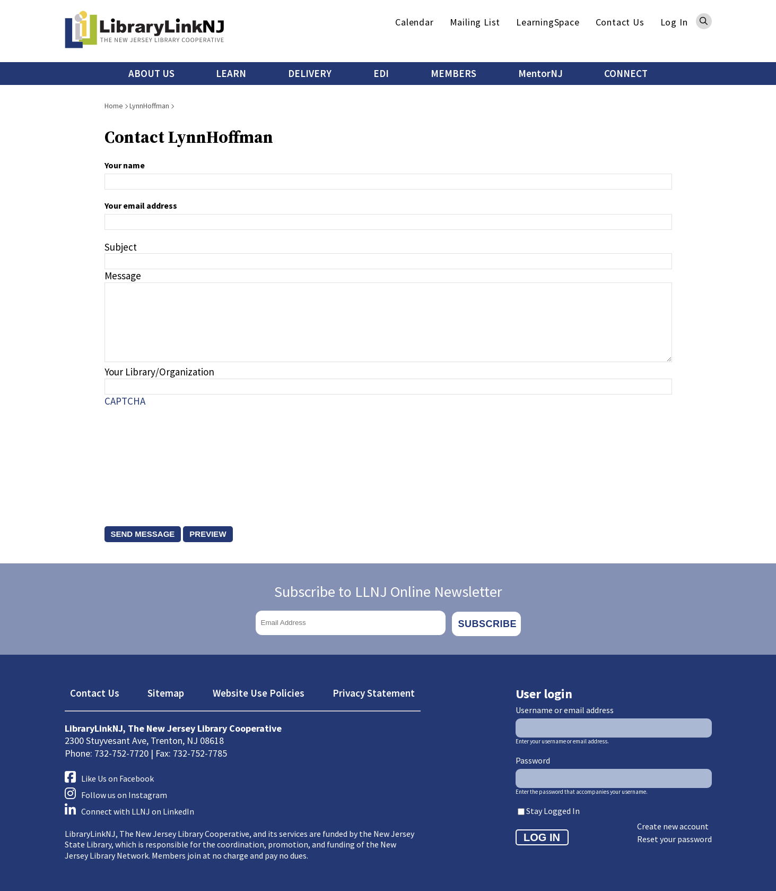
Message (122, 275)
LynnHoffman (149, 105)
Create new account (673, 823)
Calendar (414, 22)
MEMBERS (453, 73)
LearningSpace (547, 22)
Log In (674, 22)
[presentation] (147, 456)
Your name (124, 165)
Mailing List (475, 22)
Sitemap (165, 690)
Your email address (140, 205)
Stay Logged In (553, 808)
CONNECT (626, 73)
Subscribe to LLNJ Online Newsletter (388, 591)
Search (704, 21)
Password (533, 757)
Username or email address (565, 707)
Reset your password (674, 837)
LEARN (231, 73)
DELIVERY (310, 73)
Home (113, 105)
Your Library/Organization (159, 371)
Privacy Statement (374, 690)
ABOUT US (151, 73)
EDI (381, 73)
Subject (120, 247)
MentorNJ (540, 73)
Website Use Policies (258, 690)
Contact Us (620, 22)
